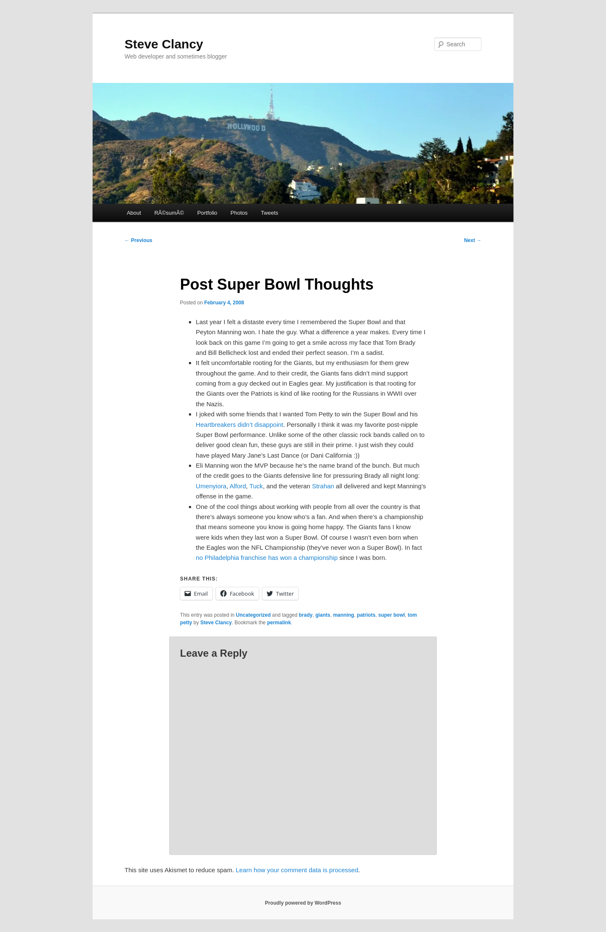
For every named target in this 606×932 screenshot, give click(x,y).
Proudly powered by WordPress (303, 903)
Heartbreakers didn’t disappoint (239, 424)
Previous (138, 240)
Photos (239, 213)
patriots (366, 615)
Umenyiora (211, 486)
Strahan (323, 486)
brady (306, 615)
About (134, 213)
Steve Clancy (164, 44)
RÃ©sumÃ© (169, 213)
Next (472, 240)
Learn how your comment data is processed (297, 869)
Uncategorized (253, 615)
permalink (279, 623)
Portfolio (207, 213)
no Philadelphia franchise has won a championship (267, 557)
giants (322, 615)
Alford (237, 486)
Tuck (256, 486)
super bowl (391, 615)
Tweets (269, 213)
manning (343, 615)
